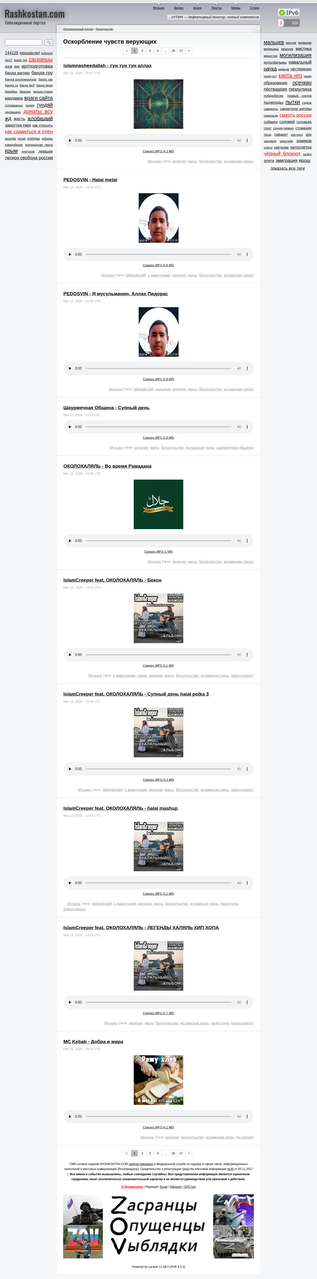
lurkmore (47, 53)
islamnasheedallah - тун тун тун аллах (107, 65)
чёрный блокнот (282, 153)
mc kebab (244, 1137)
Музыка (158, 8)
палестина (229, 903)
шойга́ (307, 154)
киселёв (10, 138)
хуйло (268, 147)
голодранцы (14, 105)
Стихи (254, 8)
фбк (309, 134)
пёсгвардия (275, 89)
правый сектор (299, 96)
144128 (11, 53)
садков (307, 103)
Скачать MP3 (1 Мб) (158, 551)
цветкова (281, 147)
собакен (271, 122)
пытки (293, 102)
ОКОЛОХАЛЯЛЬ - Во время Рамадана (107, 466)
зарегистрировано (141, 1164)
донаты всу (38, 111)
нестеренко (301, 69)
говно (142, 675)
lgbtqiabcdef (30, 53)
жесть (19, 118)
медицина (271, 49)
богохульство (210, 161)
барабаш (11, 91)
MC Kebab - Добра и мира (93, 1041)
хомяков (304, 141)
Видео (179, 8)
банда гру (42, 72)
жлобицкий (40, 118)
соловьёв (304, 122)
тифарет (281, 134)
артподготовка (37, 66)
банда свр (45, 79)
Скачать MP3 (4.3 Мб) (158, 151)
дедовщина (13, 112)
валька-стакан (43, 91)
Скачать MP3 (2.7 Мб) (158, 1013)
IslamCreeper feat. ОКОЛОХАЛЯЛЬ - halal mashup (120, 808)
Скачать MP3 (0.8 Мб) (158, 265)
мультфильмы (275, 62)
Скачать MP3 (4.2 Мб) (158, 1127)
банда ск (11, 85)
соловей (286, 122)
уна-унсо (297, 134)
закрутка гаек (18, 125)
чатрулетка (301, 147)
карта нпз (290, 76)
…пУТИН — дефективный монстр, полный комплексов (213, 17)
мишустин (270, 56)
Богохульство (104, 28)
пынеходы (273, 102)
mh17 (8, 60)
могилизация (296, 55)
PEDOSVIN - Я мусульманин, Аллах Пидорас (115, 293)
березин (25, 91)
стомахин (303, 128)
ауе (17, 66)
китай (22, 138)
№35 (230, 1169)
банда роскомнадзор (20, 79)
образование (276, 83)
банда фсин (44, 85)
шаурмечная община (234, 447)
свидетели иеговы (296, 109)
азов (8, 66)
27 (181, 51)
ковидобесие (14, 145)
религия (179, 161)
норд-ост (270, 76)
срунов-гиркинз (283, 128)
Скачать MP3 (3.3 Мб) (158, 780)
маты (192, 161)
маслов (291, 43)
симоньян (271, 115)
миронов (287, 49)
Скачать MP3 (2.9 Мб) (158, 379)
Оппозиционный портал (78, 28)
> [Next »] (189, 51)
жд (8, 118)
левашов (46, 151)
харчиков (270, 141)
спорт (267, 128)
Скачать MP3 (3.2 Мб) (158, 894)
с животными (159, 275)
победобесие (273, 96)
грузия (30, 105)
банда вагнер (17, 73)
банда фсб (27, 85)
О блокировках (132, 1187)
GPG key (190, 1187)
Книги (197, 8)
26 (173, 51)
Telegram (176, 1187)
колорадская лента (39, 145)
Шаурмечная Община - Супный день (106, 407)
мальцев (274, 42)
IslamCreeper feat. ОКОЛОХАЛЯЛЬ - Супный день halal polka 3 (136, 694)
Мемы (235, 8)
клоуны (33, 138)
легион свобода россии (29, 157)
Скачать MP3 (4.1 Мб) (158, 665)
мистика (304, 48)
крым (11, 151)
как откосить (43, 125)
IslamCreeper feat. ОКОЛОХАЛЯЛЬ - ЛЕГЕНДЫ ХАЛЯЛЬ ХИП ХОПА (141, 927)
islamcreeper (241, 675)
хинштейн (286, 141)
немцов (283, 69)
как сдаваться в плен (29, 131)
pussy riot (20, 60)
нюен (308, 76)
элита (269, 161)
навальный (300, 62)
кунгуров (28, 151)
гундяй (45, 105)
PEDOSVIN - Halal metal (90, 179)
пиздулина (300, 89)
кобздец (47, 138)
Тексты (216, 8)
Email (163, 1187)
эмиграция (286, 160)
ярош (305, 160)
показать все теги (287, 168)
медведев (305, 43)
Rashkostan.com (35, 13)
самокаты (271, 109)
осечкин (302, 82)
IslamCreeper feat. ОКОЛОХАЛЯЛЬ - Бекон (112, 580)
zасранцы (41, 59)
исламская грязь (238, 161)
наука (270, 68)
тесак (267, 134)
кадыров (163, 389)
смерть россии (296, 115)
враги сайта (38, 98)
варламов (14, 98)
